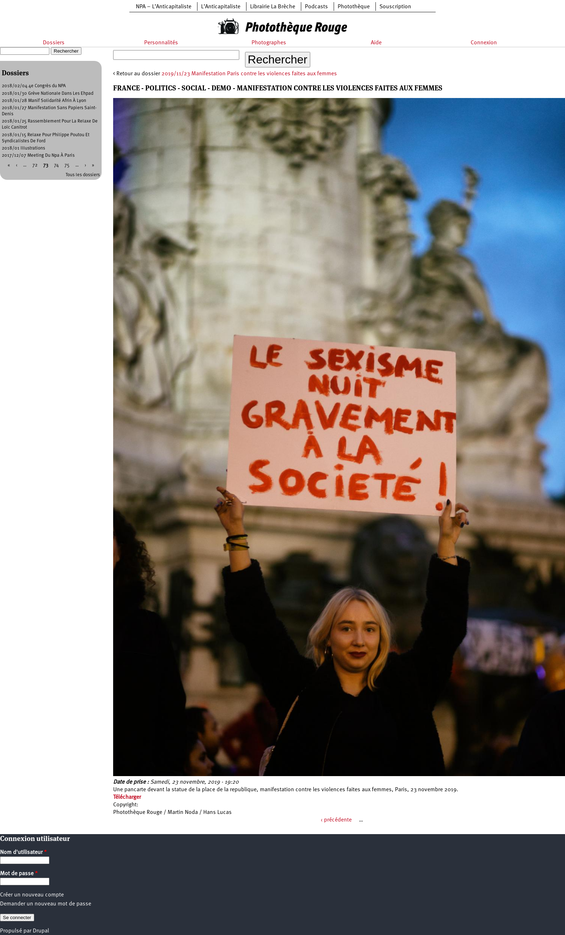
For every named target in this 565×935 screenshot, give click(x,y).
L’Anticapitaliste (220, 7)
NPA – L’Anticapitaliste (163, 7)
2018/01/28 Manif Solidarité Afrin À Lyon (44, 100)
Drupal (41, 931)
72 (34, 165)
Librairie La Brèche (272, 7)
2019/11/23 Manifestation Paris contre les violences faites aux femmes (249, 74)
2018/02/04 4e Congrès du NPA (34, 86)
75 (67, 165)
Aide (376, 43)
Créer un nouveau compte (32, 895)
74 (56, 165)
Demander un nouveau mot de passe (45, 904)
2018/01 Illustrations (23, 148)
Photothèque (354, 7)
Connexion (484, 43)
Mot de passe (19, 874)
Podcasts (316, 7)
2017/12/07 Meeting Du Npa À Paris (38, 155)
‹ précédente (336, 820)
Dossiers (53, 43)
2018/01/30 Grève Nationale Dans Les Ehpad (47, 93)
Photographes (269, 43)
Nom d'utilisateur (23, 852)
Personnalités (161, 43)
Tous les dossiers (83, 175)
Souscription (395, 7)
